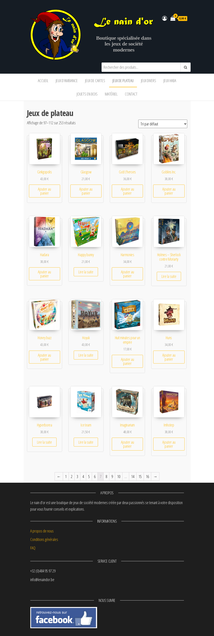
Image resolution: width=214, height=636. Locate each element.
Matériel (111, 94)
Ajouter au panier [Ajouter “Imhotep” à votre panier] (168, 444)
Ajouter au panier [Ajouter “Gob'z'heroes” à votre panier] (127, 191)
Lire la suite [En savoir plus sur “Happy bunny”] (85, 271)
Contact (131, 94)
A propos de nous (42, 531)
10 (118, 476)
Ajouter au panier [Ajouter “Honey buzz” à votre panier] (44, 357)
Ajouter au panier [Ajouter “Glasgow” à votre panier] (85, 191)
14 (132, 476)
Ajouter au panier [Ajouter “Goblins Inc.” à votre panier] (168, 191)
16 (147, 476)
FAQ (32, 548)
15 (140, 476)
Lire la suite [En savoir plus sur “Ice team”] (85, 442)
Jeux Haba (169, 80)
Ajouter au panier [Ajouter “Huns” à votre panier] (168, 357)
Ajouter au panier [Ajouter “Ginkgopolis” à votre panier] (44, 191)
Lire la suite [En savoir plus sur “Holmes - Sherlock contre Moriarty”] (168, 276)
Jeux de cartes (95, 80)
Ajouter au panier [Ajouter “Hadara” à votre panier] (44, 274)
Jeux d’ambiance (67, 80)
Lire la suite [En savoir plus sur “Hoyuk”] (85, 355)
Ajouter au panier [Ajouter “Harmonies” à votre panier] (127, 274)
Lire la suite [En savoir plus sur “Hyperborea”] (44, 442)
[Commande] (162, 124)
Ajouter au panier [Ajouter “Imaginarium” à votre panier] (127, 444)
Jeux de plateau (123, 80)
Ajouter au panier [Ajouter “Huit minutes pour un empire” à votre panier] (127, 361)
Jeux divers (148, 80)
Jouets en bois (87, 94)
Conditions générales (44, 539)
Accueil (43, 80)
